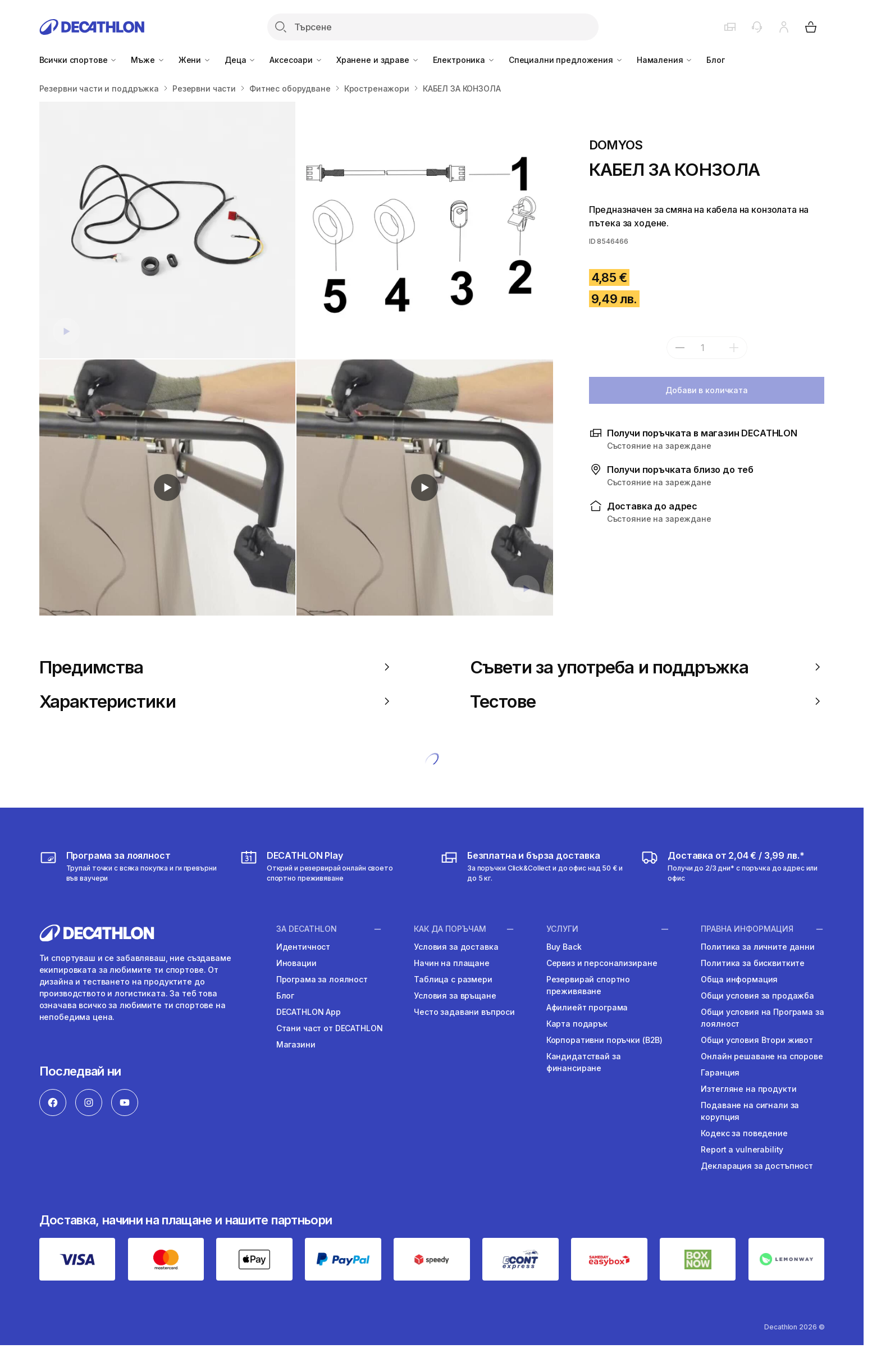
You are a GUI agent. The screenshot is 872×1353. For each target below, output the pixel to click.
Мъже (148, 60)
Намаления (665, 60)
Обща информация (739, 979)
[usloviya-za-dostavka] (532, 866)
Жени (195, 60)
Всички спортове (78, 60)
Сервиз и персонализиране (602, 963)
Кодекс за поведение (744, 1133)
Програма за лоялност (322, 979)
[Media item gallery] (296, 359)
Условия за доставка (456, 946)
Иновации (296, 963)
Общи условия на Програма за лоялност (762, 1017)
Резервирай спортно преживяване (588, 985)
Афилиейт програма (587, 1007)
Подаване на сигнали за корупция (750, 1111)
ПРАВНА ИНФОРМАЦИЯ (747, 928)
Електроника (464, 60)
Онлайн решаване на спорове (762, 1056)
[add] (733, 347)
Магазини (296, 1044)
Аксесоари (296, 60)
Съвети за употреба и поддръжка (647, 667)
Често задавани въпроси (464, 1012)
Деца (240, 60)
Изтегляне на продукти (748, 1089)
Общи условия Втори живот (757, 1040)
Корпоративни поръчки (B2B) (604, 1040)
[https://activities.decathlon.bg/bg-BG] (331, 866)
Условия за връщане (455, 995)
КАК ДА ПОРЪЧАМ (450, 928)
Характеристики (216, 701)
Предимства (216, 667)
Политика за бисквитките (753, 963)
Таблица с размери (453, 979)
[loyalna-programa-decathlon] (131, 866)
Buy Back (564, 946)
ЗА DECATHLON (306, 928)
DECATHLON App (308, 1012)
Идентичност (303, 946)
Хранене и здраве (377, 60)
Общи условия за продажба (757, 995)
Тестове (647, 701)
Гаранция (720, 1072)
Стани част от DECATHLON (329, 1028)
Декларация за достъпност (757, 1165)
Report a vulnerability (742, 1149)
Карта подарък (577, 1023)
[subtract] (679, 347)
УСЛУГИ (562, 928)
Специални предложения (566, 60)
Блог (715, 60)
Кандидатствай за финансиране (583, 1062)
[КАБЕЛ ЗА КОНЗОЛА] (167, 230)
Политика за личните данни (758, 946)
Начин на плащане (452, 963)
